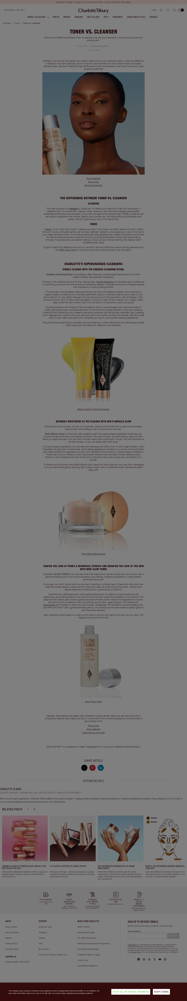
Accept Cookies (161, 992)
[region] (93, 992)
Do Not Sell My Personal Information (131, 992)
